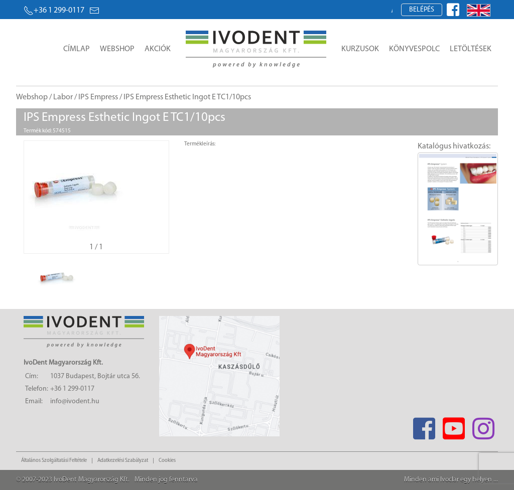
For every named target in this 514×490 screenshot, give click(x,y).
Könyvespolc (414, 49)
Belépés (421, 10)
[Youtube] (453, 425)
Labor (63, 97)
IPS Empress (98, 97)
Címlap (76, 49)
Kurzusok (360, 49)
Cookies (167, 460)
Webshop (117, 49)
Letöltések (470, 49)
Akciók (158, 49)
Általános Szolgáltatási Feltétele (54, 460)
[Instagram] (483, 425)
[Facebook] (424, 425)
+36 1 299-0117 (54, 11)
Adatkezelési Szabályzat (122, 460)
